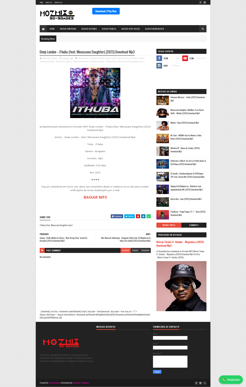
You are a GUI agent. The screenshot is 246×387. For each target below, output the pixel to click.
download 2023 (47, 61)
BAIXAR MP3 (95, 197)
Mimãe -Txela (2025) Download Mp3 (185, 122)
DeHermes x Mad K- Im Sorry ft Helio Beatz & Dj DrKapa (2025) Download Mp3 (188, 162)
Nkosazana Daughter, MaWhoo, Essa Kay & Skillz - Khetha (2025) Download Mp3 (187, 111)
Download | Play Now (106, 11)
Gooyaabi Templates (81, 382)
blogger (125, 250)
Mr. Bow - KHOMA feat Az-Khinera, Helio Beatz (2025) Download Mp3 (186, 137)
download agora (63, 61)
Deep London (138, 58)
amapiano (83, 58)
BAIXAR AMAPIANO (68, 28)
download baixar (81, 61)
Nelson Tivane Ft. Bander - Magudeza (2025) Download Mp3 (180, 243)
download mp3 (97, 61)
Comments (193, 225)
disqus (135, 250)
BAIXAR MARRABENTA (154, 28)
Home (41, 2)
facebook (145, 250)
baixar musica (123, 58)
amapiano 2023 (96, 58)
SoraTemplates (54, 382)
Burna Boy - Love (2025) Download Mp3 (186, 198)
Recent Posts (169, 225)
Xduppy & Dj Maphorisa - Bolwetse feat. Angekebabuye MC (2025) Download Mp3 (187, 188)
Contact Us (58, 2)
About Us (49, 2)
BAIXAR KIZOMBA (89, 28)
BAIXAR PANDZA (109, 28)
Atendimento (231, 380)
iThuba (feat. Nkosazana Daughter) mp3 (124, 61)
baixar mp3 (110, 58)
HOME (52, 28)
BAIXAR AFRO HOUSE (130, 28)
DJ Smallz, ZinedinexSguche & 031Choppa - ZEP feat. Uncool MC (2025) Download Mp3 (188, 175)
